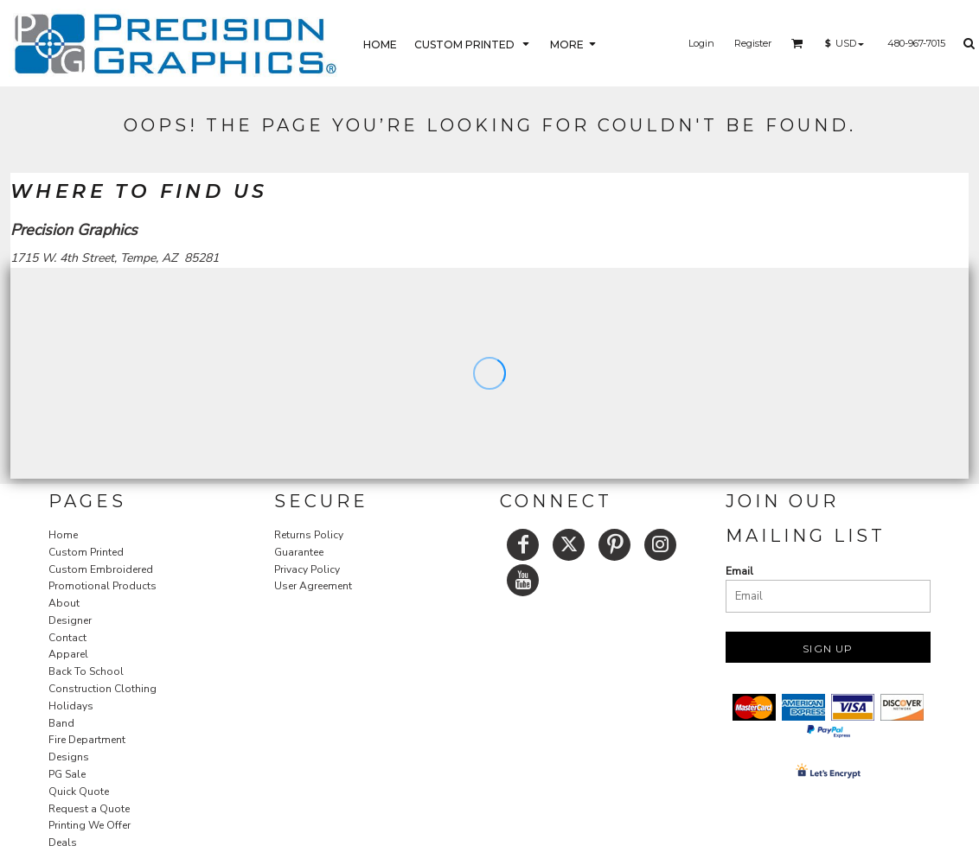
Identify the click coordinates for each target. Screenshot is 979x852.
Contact (67, 638)
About (64, 603)
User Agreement (313, 586)
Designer (70, 620)
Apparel (68, 654)
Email (739, 571)
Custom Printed (86, 552)
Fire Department (86, 740)
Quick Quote (78, 791)
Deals (62, 842)
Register (752, 43)
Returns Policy (308, 535)
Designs (68, 757)
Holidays (70, 706)
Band (61, 723)
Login (701, 43)
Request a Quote (89, 809)
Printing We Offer (89, 825)
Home (63, 535)
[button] (473, 43)
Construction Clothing (102, 689)
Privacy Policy (307, 569)
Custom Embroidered (100, 569)
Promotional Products (102, 586)
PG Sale (67, 774)
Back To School (86, 671)
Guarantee (298, 552)
